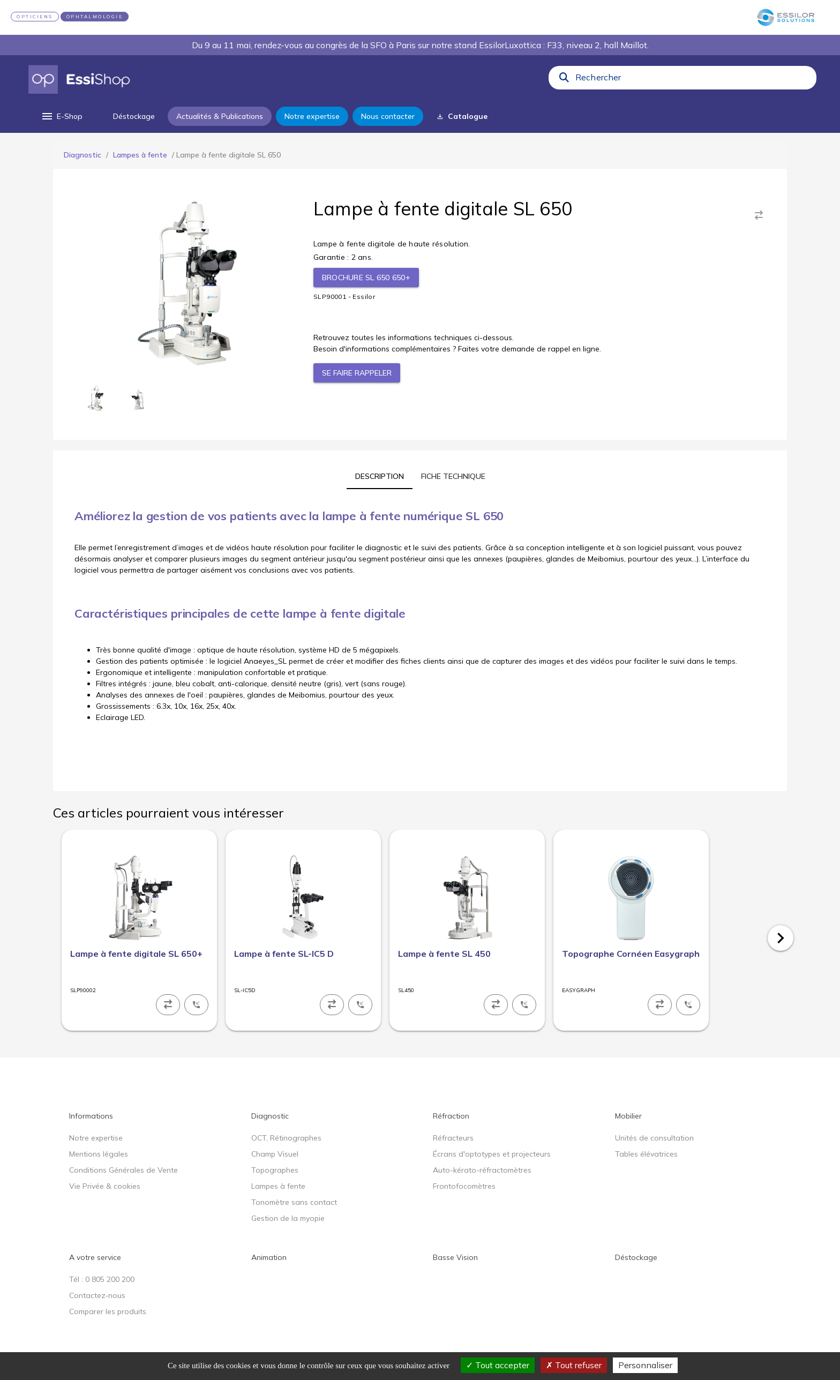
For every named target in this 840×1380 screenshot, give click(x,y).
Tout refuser (574, 1365)
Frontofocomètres (464, 1186)
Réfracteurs (453, 1138)
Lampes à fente (140, 155)
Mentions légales (98, 1154)
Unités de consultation (654, 1138)
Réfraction (451, 1116)
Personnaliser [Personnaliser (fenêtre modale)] (645, 1365)
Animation (269, 1257)
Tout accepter (497, 1365)
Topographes (274, 1170)
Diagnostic (82, 155)
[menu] (61, 116)
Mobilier (628, 1116)
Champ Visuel (274, 1154)
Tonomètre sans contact (294, 1202)
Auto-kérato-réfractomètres (482, 1170)
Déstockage (636, 1257)
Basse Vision (455, 1257)
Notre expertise (96, 1138)
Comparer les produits (107, 1311)
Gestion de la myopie (288, 1218)
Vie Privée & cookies (104, 1186)
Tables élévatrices (646, 1154)
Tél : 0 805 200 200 (101, 1279)
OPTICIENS (35, 16)
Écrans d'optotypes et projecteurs (492, 1154)
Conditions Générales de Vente (123, 1170)
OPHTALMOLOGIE (94, 16)
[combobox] (692, 79)
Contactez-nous (97, 1295)
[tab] (379, 476)
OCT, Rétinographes (286, 1138)
